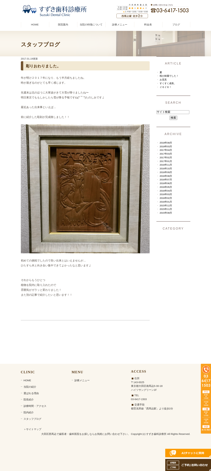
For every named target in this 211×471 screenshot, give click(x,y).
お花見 (163, 79)
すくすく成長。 (168, 83)
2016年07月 (166, 179)
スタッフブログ (32, 418)
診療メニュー (119, 24)
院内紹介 (29, 412)
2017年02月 (166, 157)
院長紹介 (29, 399)
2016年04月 (166, 191)
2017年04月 (166, 150)
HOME (35, 24)
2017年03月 (166, 154)
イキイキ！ (166, 87)
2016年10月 (166, 168)
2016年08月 (166, 176)
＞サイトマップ (32, 429)
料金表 (148, 24)
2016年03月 (166, 194)
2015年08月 (166, 213)
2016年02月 (166, 198)
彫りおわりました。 (43, 66)
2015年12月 (166, 205)
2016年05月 (166, 187)
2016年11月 (166, 165)
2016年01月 (166, 202)
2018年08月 (166, 143)
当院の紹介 (30, 386)
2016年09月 (166, 172)
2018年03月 (166, 146)
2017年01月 (166, 161)
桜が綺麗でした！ (169, 76)
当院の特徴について (91, 24)
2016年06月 (166, 183)
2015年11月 (166, 209)
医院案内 (63, 24)
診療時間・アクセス (35, 405)
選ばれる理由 (31, 393)
